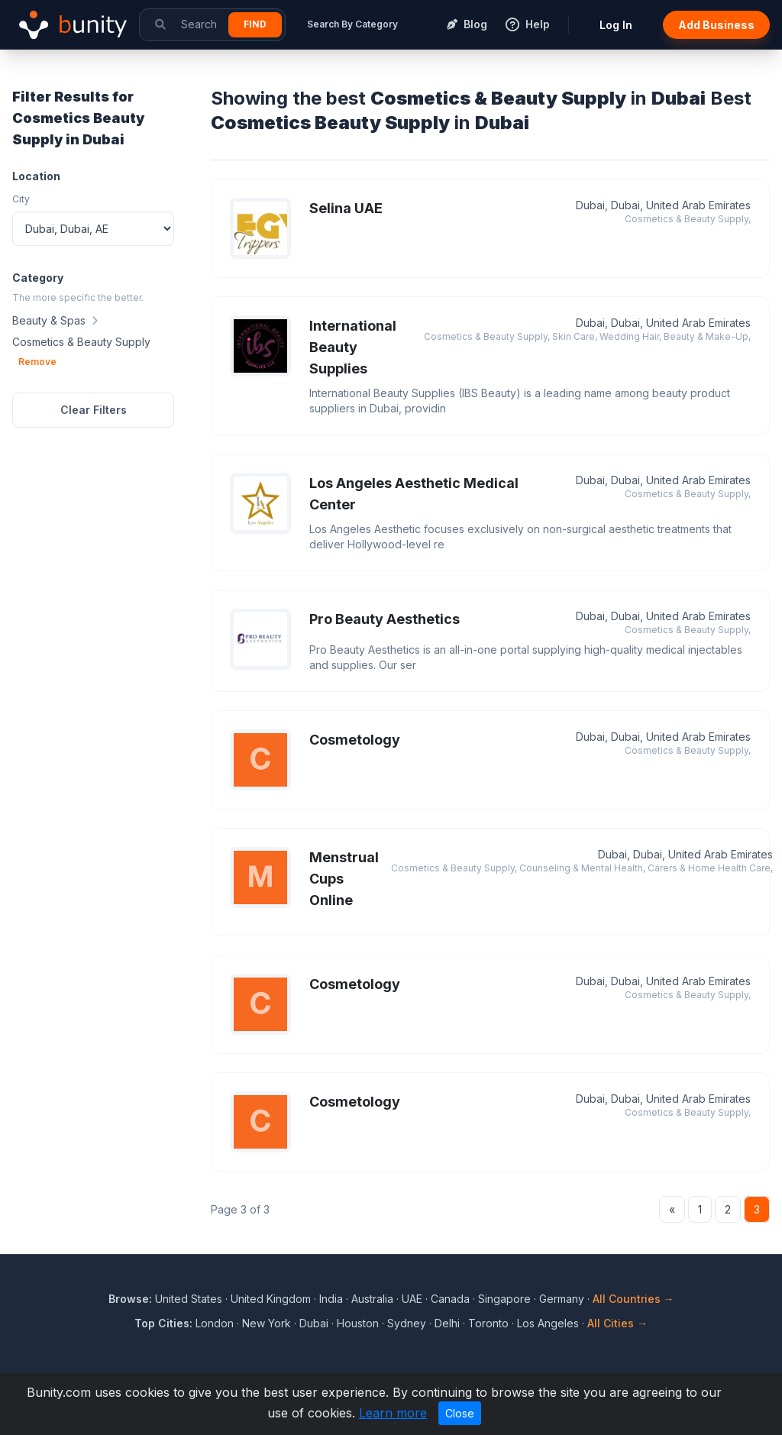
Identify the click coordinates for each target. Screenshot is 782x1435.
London (215, 1323)
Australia (372, 1298)
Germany (561, 1298)
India (331, 1298)
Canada (450, 1298)
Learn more (393, 1412)
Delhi (447, 1323)
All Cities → (617, 1323)
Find (255, 24)
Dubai (313, 1323)
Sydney (406, 1323)
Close (459, 1413)
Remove (37, 361)
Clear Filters (93, 409)
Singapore (504, 1298)
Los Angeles (548, 1323)
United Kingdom (271, 1298)
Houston (358, 1323)
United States (188, 1298)
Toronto (488, 1323)
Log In (615, 24)
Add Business (716, 24)
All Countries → (633, 1298)
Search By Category (352, 24)
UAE (412, 1298)
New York (266, 1323)
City (21, 199)
